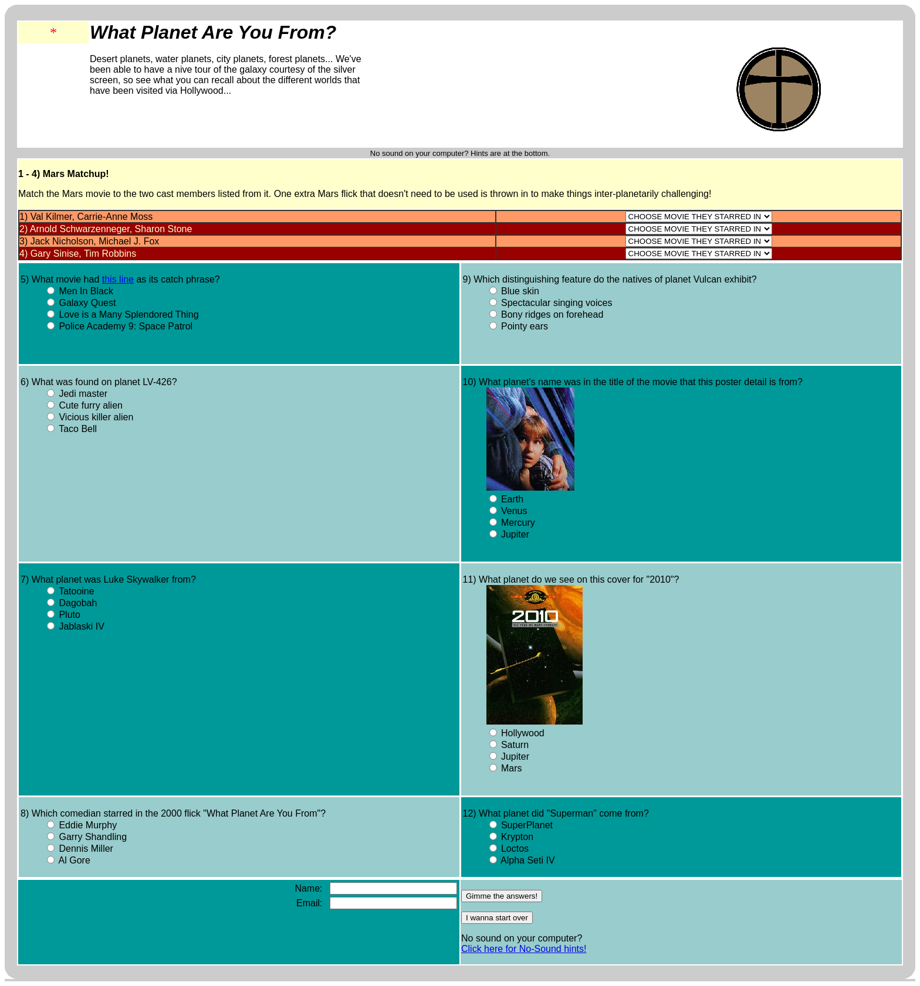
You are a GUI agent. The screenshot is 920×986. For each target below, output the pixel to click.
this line (118, 279)
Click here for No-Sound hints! (523, 949)
